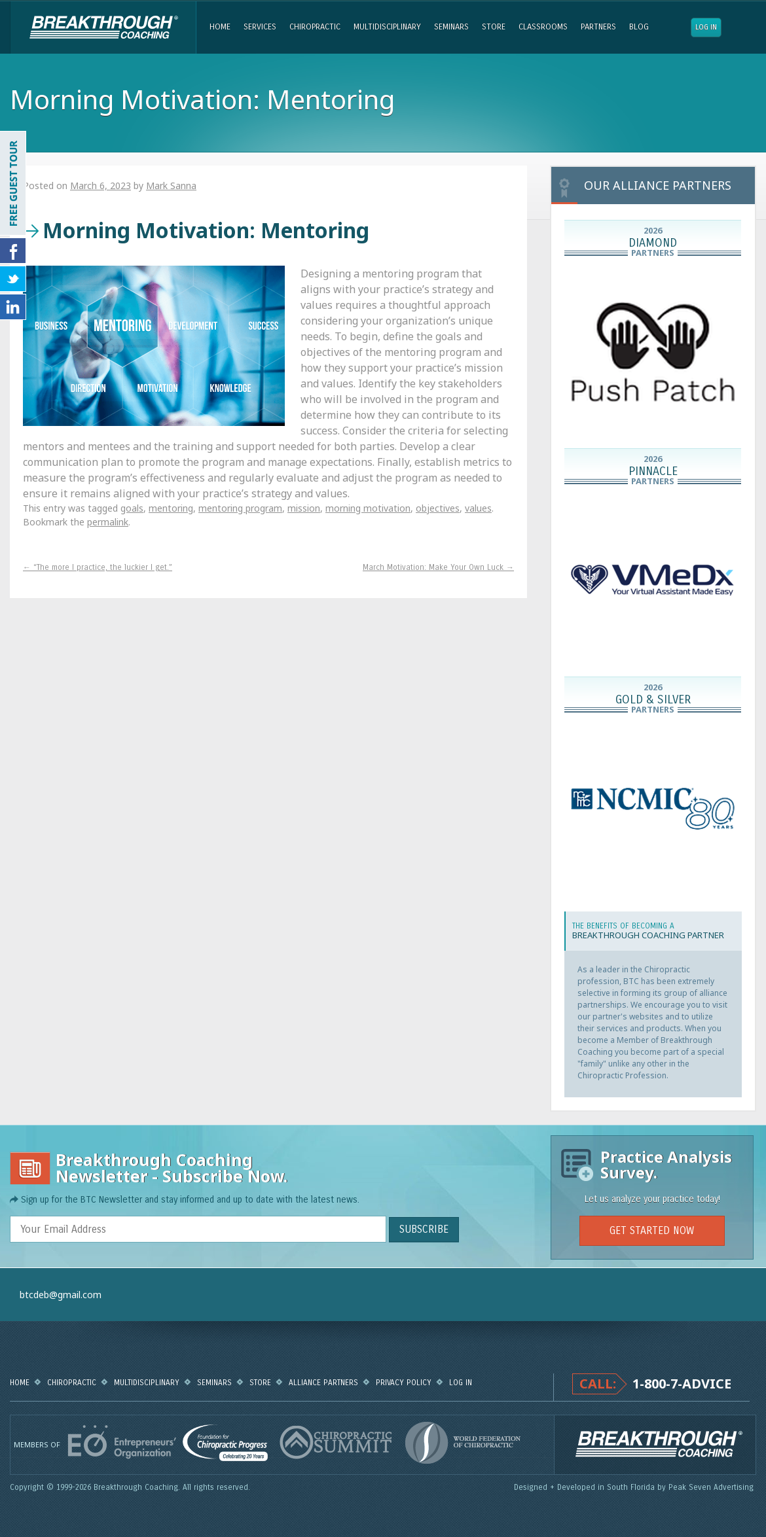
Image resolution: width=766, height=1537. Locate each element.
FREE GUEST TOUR (13, 183)
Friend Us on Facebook (13, 251)
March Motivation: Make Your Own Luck (438, 567)
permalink (107, 522)
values (478, 508)
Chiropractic (314, 27)
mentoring (171, 508)
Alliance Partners (323, 1382)
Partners (598, 27)
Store (493, 27)
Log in (706, 27)
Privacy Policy (403, 1382)
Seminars (451, 27)
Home (220, 27)
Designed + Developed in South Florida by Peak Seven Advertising (635, 1487)
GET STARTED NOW (652, 1230)
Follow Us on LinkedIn (13, 307)
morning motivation (367, 508)
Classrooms (543, 27)
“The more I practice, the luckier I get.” (97, 567)
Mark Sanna (171, 185)
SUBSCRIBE (423, 1229)
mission (303, 508)
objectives (438, 508)
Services (260, 27)
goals (131, 508)
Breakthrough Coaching (103, 27)
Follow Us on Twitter (13, 279)
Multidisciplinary (387, 27)
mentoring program (240, 508)
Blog (639, 27)
